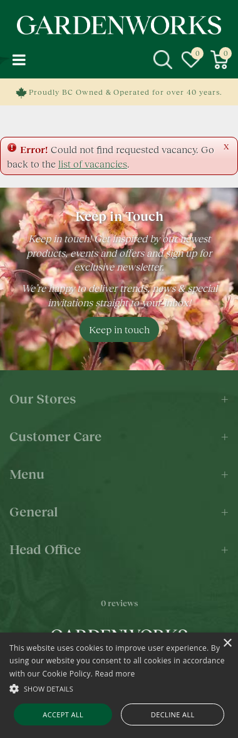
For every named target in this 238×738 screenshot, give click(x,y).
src (162, 59)
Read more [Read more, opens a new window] (115, 673)
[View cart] (219, 59)
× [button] (227, 643)
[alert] (119, 685)
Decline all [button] (173, 714)
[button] (119, 688)
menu (18, 59)
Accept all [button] (63, 714)
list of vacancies (92, 163)
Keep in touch (119, 329)
